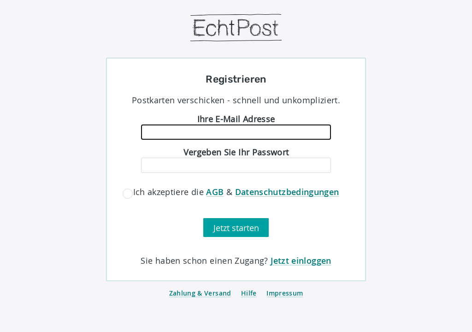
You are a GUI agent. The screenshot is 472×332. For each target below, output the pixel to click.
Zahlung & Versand (200, 293)
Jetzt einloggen (301, 260)
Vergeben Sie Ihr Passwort (236, 152)
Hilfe (249, 293)
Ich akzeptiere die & (236, 192)
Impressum (284, 293)
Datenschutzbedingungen (287, 191)
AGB (215, 191)
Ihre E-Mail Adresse (236, 119)
